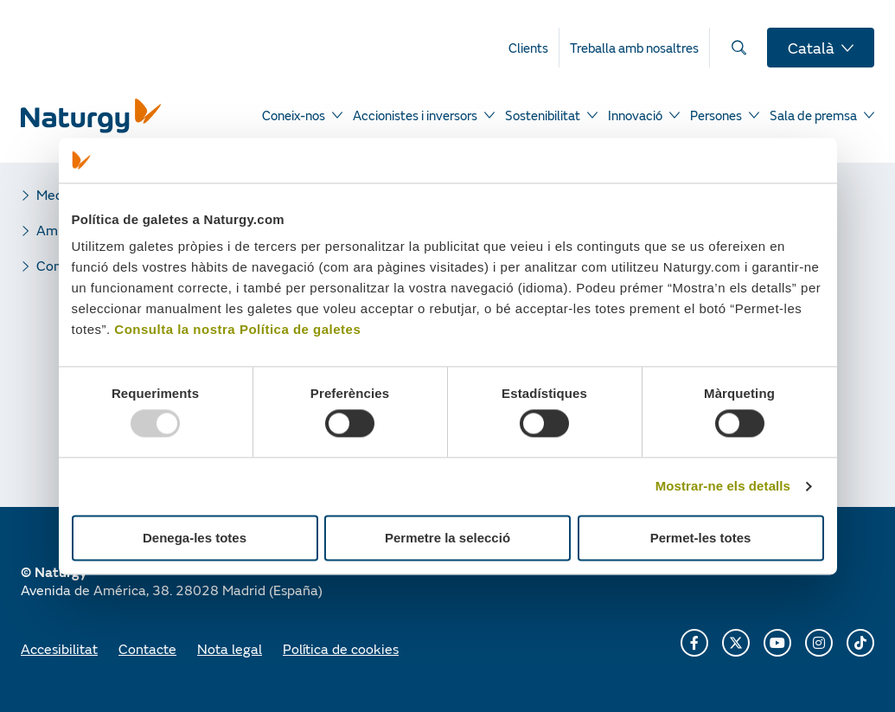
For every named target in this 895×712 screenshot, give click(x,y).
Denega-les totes (194, 537)
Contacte (147, 648)
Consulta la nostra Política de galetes (237, 330)
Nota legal (229, 648)
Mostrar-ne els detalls (722, 486)
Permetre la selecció (447, 537)
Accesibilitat (59, 648)
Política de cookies (341, 648)
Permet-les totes (700, 537)
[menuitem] (533, 47)
